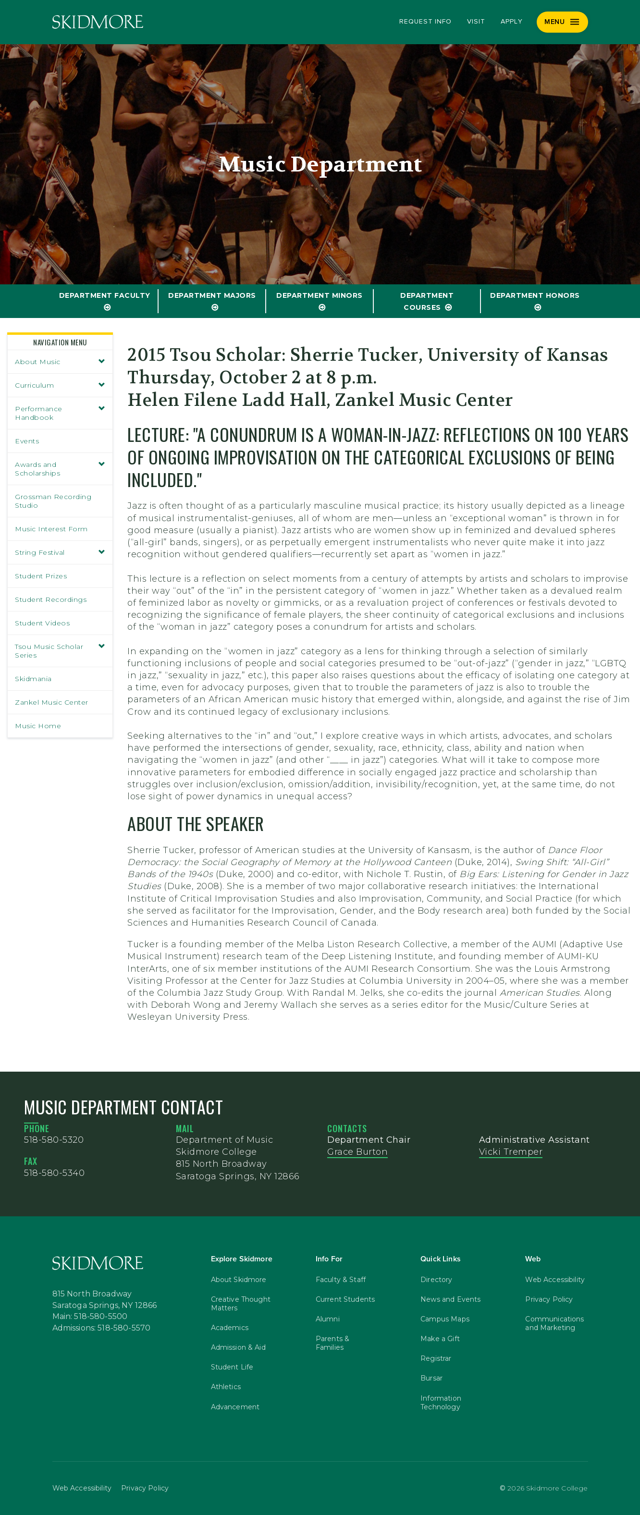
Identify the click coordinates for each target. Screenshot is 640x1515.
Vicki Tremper (511, 1152)
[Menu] (562, 22)
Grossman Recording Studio (53, 501)
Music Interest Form (51, 529)
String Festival (60, 552)
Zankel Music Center (51, 702)
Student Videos (42, 623)
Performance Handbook (60, 413)
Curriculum (60, 385)
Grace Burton (357, 1152)
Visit (476, 21)
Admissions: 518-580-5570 (101, 1328)
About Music (60, 361)
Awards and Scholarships (60, 468)
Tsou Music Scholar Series (60, 651)
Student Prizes (41, 576)
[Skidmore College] (97, 22)
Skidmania (33, 678)
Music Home (38, 725)
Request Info (425, 21)
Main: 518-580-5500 (90, 1316)
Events (27, 441)
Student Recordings (50, 599)
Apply (512, 21)
